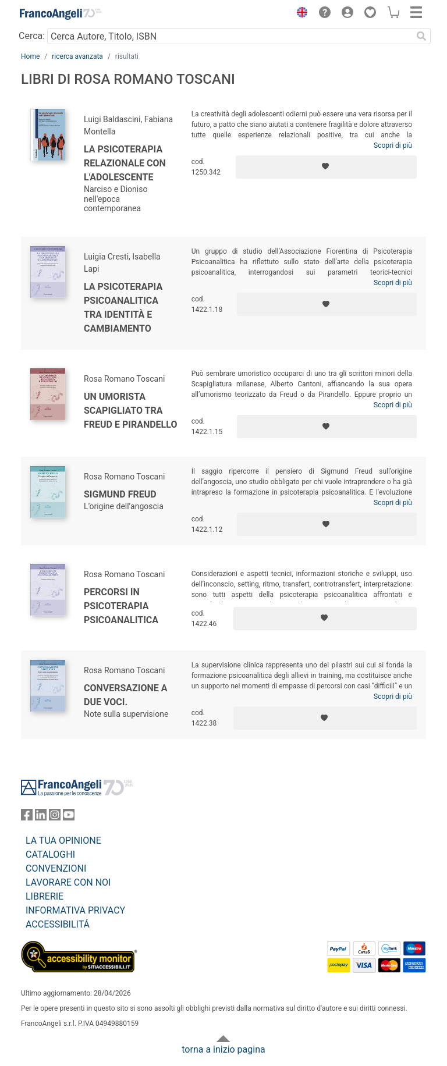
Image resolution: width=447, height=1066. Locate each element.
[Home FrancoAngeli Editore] (60, 14)
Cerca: (32, 35)
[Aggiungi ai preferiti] (326, 167)
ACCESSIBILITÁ (58, 924)
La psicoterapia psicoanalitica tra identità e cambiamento (123, 307)
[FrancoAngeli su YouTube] (68, 817)
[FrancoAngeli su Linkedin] (41, 817)
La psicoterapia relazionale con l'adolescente (125, 163)
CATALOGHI (50, 854)
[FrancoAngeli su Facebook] (27, 817)
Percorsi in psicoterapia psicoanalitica (121, 606)
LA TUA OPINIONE (63, 840)
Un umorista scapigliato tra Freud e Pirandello (130, 410)
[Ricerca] (421, 36)
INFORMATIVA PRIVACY (75, 910)
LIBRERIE (44, 896)
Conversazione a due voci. (126, 695)
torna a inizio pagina (223, 1049)
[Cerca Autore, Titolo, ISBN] (229, 36)
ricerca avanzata (77, 56)
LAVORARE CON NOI (68, 882)
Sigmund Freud (120, 494)
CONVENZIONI (56, 868)
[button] (299, 14)
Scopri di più (393, 145)
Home (30, 56)
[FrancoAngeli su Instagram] (55, 817)
